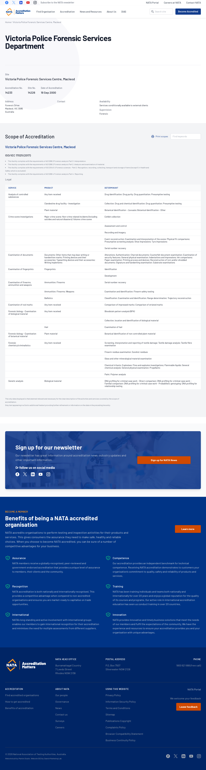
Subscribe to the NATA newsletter (57, 2)
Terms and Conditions (118, 708)
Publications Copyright (118, 720)
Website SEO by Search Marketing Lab (46, 758)
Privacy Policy (113, 695)
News (58, 708)
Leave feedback (188, 706)
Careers (59, 727)
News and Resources (91, 11)
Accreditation (67, 11)
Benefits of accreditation (19, 708)
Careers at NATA (172, 2)
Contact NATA (193, 2)
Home (8, 22)
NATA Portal (152, 2)
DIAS (123, 11)
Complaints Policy (116, 727)
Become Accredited (188, 11)
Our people (61, 695)
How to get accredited (17, 701)
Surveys (59, 720)
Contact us (61, 714)
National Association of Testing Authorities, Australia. (39, 754)
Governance (62, 701)
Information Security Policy (121, 701)
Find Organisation (45, 11)
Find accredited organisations (22, 695)
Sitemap (110, 714)
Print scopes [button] (162, 136)
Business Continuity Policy (120, 740)
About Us (111, 11)
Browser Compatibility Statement (124, 733)
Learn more (187, 528)
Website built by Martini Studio (17, 758)
